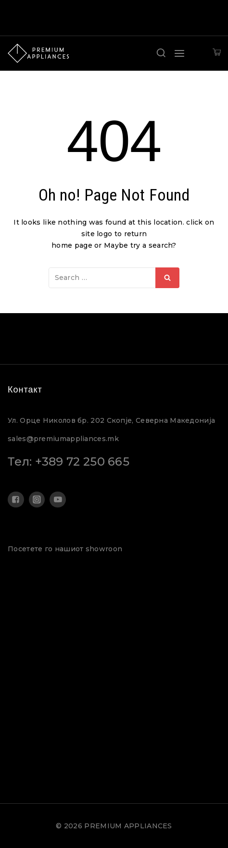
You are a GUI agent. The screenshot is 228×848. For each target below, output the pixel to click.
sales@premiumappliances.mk (63, 438)
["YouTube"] (58, 500)
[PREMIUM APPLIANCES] (38, 53)
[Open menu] (179, 53)
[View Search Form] (161, 53)
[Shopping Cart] (217, 53)
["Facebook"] (16, 500)
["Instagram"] (37, 500)
